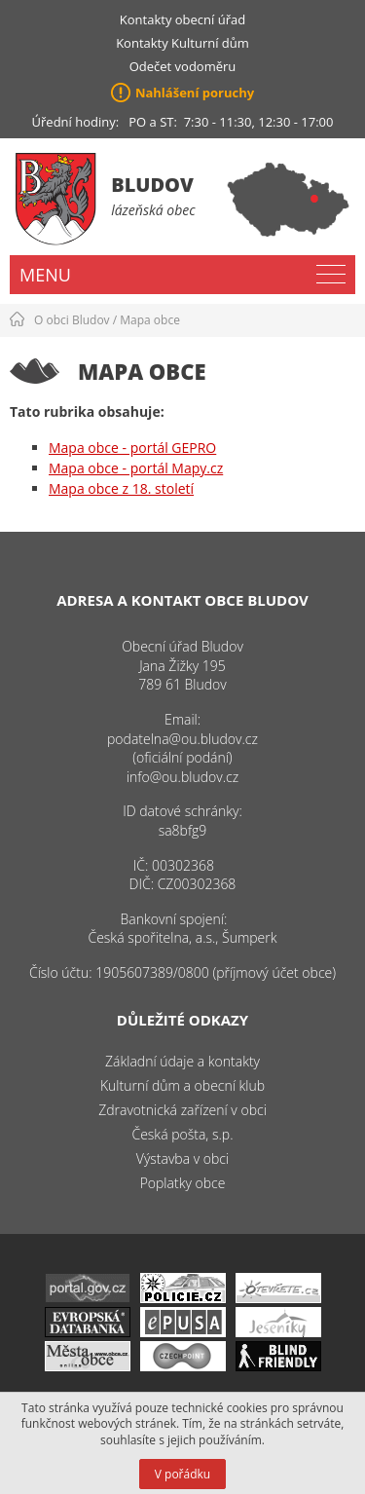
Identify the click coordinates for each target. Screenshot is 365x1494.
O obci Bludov (72, 320)
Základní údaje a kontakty (182, 1061)
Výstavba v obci (182, 1158)
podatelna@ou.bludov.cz (182, 738)
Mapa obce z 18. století (121, 488)
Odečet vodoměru (183, 66)
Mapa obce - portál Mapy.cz (136, 468)
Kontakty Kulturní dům (182, 43)
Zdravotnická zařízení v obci (182, 1110)
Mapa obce (150, 320)
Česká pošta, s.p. (182, 1134)
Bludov (152, 184)
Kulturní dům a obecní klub (182, 1085)
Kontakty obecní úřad (182, 19)
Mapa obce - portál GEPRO (132, 447)
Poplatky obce (183, 1183)
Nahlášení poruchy (194, 92)
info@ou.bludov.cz (182, 776)
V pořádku (182, 1474)
